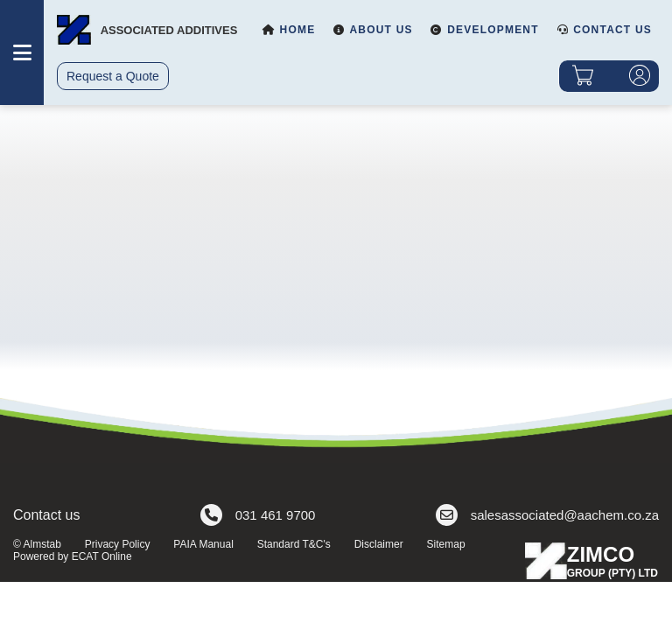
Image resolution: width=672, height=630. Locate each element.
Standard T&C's (294, 544)
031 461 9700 (258, 515)
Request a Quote (112, 76)
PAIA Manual (203, 544)
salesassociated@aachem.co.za (547, 515)
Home (288, 30)
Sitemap (446, 544)
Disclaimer (378, 544)
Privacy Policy (117, 544)
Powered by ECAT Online (72, 556)
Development (484, 30)
